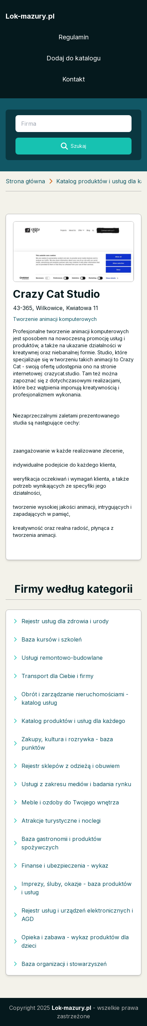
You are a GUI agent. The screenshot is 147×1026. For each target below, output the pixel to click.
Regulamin (73, 37)
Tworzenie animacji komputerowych (55, 319)
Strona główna (25, 181)
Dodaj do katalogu (73, 58)
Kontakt (73, 79)
